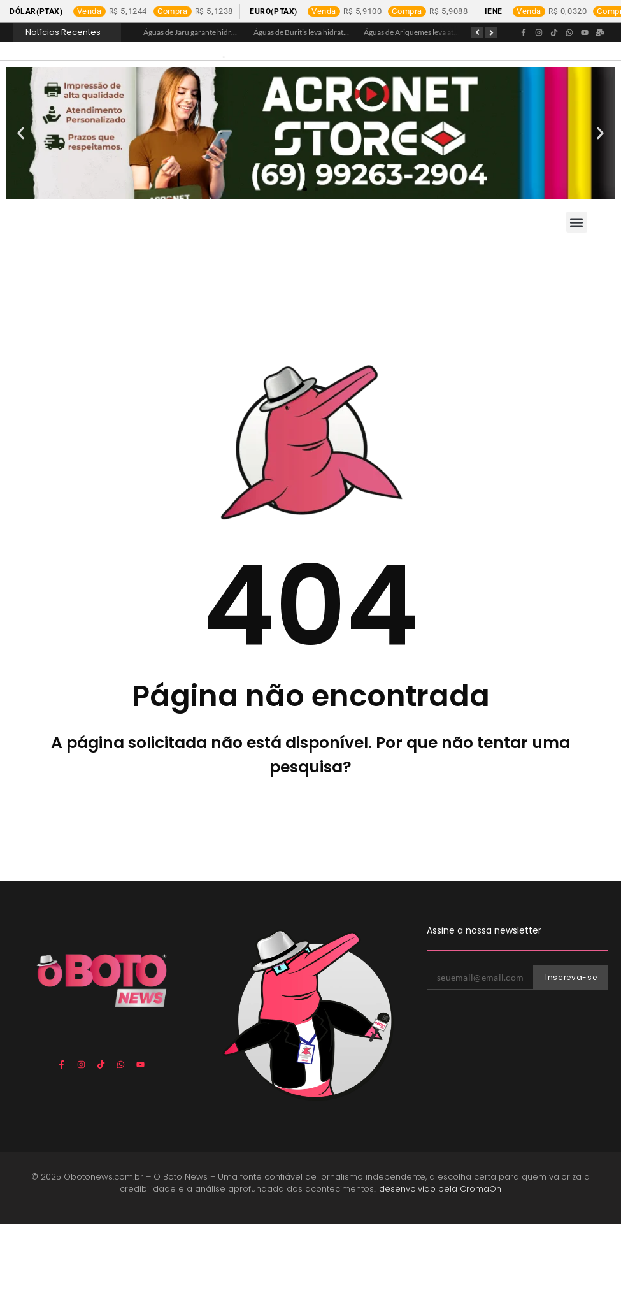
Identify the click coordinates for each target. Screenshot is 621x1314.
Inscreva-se (571, 1067)
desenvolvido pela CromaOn (440, 1280)
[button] (21, 223)
